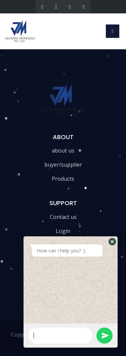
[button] (112, 241)
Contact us (63, 217)
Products (63, 178)
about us (63, 150)
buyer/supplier (63, 164)
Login (63, 231)
